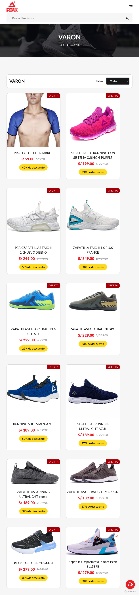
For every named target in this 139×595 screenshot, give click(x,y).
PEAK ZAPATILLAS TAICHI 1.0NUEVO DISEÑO (113, 142)
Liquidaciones (80, 489)
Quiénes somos (16, 533)
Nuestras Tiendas (83, 507)
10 (105, 407)
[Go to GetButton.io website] (130, 591)
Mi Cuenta (78, 495)
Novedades (79, 477)
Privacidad (13, 563)
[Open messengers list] (130, 584)
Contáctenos (80, 513)
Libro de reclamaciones (21, 569)
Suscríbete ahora (102, 566)
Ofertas (76, 483)
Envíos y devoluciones (20, 551)
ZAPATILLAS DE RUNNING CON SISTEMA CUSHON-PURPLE (69, 142)
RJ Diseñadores (113, 589)
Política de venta (17, 545)
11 (113, 407)
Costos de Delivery (18, 557)
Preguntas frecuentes (20, 539)
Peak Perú (35, 589)
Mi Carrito (78, 501)
